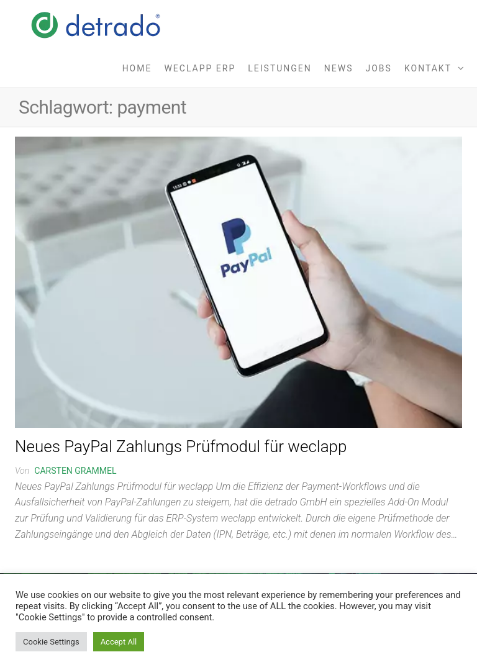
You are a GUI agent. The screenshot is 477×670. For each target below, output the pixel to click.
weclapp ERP (199, 68)
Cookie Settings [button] (51, 641)
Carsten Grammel (75, 471)
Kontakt (428, 68)
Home (137, 68)
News (338, 68)
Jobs (379, 68)
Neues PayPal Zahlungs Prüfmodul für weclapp (181, 446)
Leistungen (280, 68)
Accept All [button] (119, 641)
